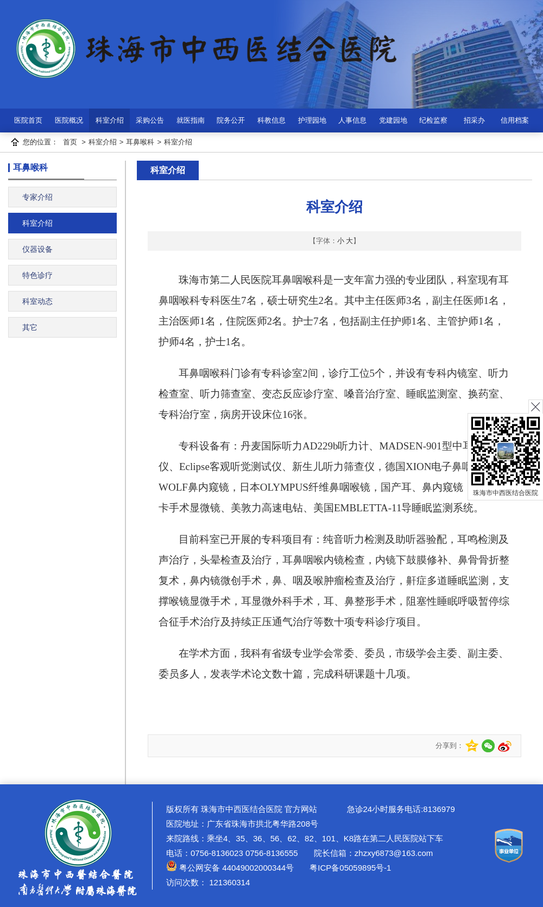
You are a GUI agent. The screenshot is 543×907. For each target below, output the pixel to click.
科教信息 (271, 120)
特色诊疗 (37, 275)
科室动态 (37, 301)
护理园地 (312, 120)
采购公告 (150, 120)
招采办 (474, 120)
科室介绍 (110, 120)
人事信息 (352, 120)
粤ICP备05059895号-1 (349, 867)
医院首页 (28, 120)
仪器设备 (37, 249)
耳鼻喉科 (140, 142)
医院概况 (69, 120)
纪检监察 (433, 120)
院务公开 (231, 120)
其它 (29, 327)
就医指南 (190, 120)
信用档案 (515, 120)
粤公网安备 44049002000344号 (230, 867)
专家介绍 (37, 197)
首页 (70, 142)
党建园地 (393, 120)
